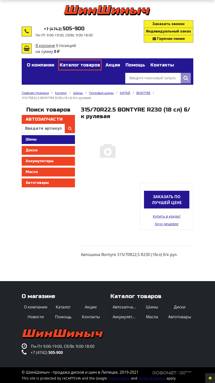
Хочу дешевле (167, 224)
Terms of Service (151, 378)
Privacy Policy (119, 378)
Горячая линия (169, 39)
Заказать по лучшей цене (167, 199)
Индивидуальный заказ (168, 31)
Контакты (91, 316)
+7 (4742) (64, 29)
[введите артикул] (43, 128)
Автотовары (37, 183)
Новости (36, 316)
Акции (91, 307)
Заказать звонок (168, 24)
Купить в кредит (167, 216)
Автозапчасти (44, 119)
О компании (35, 307)
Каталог (63, 307)
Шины (31, 139)
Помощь (63, 316)
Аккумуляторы (40, 161)
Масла (32, 172)
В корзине (45, 45)
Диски (31, 150)
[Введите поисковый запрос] (153, 78)
